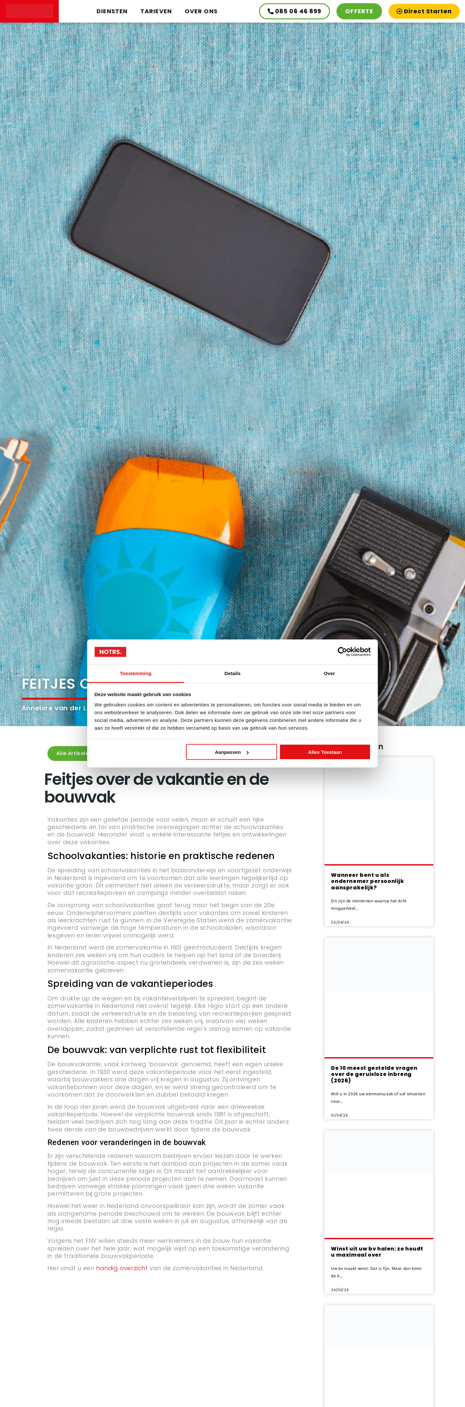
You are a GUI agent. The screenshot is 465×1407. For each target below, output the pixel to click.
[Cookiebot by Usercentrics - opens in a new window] (342, 652)
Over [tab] (329, 673)
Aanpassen (232, 752)
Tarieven (156, 11)
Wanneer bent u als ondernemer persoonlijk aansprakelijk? (367, 881)
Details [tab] (232, 673)
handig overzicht (122, 1268)
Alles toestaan (325, 752)
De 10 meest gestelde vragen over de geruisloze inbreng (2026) (374, 1074)
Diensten (112, 11)
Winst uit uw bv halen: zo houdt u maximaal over (377, 1252)
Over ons (201, 11)
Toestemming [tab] (135, 673)
